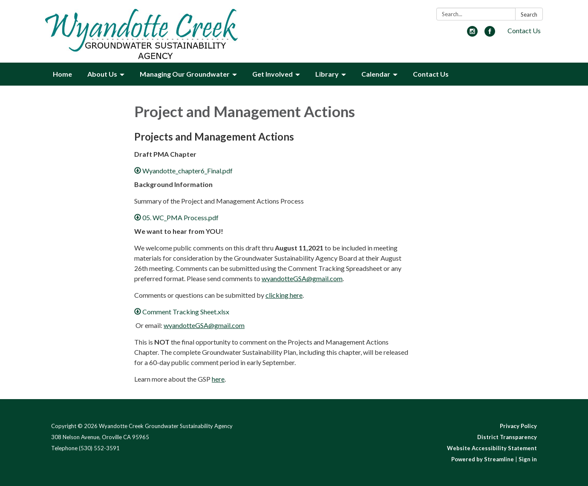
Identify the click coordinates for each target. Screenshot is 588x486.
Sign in (528, 459)
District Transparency (507, 437)
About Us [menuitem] (102, 74)
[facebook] (489, 34)
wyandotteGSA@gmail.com (302, 278)
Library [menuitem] (327, 74)
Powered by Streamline (482, 459)
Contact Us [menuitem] (431, 74)
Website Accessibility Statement (492, 448)
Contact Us (524, 30)
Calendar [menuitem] (375, 74)
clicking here (284, 295)
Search (529, 14)
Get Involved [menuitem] (272, 74)
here (218, 379)
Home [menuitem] (62, 74)
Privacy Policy (518, 426)
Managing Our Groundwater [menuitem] (185, 74)
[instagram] (472, 34)
